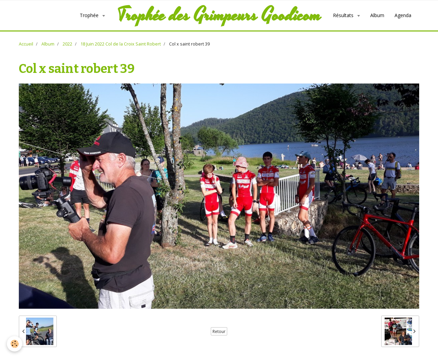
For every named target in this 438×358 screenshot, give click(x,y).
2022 (67, 44)
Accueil (26, 44)
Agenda (403, 15)
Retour (219, 331)
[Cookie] (14, 343)
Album (377, 15)
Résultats (344, 15)
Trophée (90, 15)
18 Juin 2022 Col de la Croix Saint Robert (120, 44)
